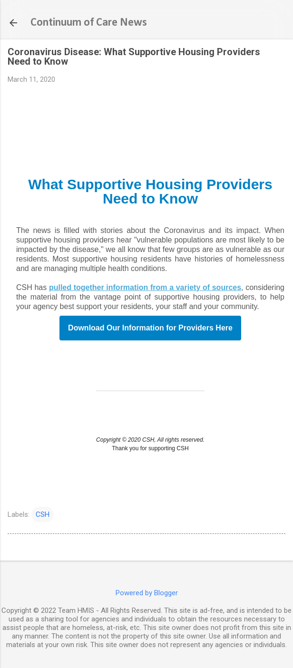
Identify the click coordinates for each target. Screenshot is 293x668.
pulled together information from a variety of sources (145, 287)
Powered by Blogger (147, 593)
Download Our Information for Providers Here (150, 328)
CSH (42, 514)
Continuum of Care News (88, 23)
